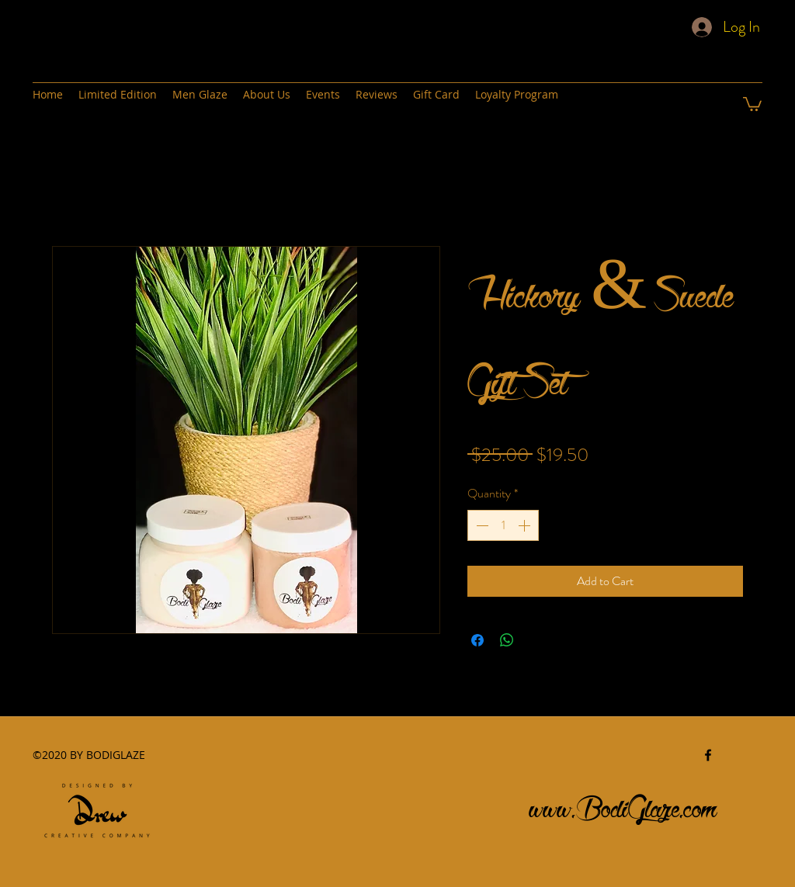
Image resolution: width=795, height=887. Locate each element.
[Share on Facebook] (477, 640)
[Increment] (525, 525)
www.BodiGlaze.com (623, 804)
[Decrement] (480, 525)
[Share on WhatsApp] (507, 640)
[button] (752, 103)
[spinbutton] (503, 525)
